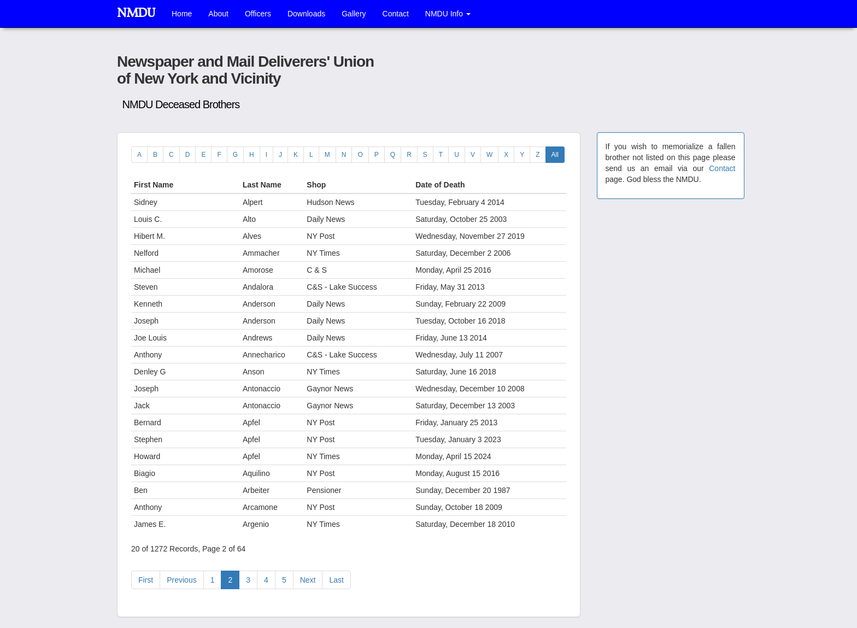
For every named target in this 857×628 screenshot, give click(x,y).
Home (182, 13)
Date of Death (441, 184)
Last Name (263, 184)
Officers (258, 13)
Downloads (306, 13)
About (218, 13)
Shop (317, 184)
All (555, 155)
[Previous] (145, 580)
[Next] (308, 580)
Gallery (354, 13)
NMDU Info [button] (448, 13)
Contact (396, 13)
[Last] (336, 580)
